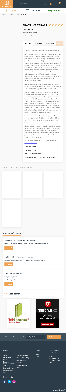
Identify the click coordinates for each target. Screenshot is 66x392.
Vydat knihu (54, 10)
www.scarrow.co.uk (30, 143)
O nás (5, 355)
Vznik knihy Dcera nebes (13, 273)
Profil (37, 354)
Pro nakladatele (21, 360)
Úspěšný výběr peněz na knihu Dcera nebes (19, 257)
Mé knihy (39, 357)
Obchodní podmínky (23, 355)
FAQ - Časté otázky (23, 358)
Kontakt (19, 363)
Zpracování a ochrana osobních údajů (9, 363)
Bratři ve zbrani (21, 14)
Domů (3, 14)
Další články (12, 293)
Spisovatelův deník (12, 233)
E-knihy (11, 14)
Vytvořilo (59, 390)
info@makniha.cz (55, 358)
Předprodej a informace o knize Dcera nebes (19, 240)
